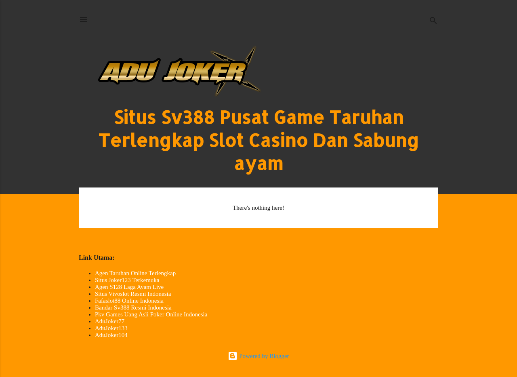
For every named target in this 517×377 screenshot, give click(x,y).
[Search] (433, 22)
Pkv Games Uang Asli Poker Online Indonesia (151, 314)
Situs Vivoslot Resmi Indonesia (133, 294)
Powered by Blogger (258, 356)
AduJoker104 (111, 335)
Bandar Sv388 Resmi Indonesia (133, 307)
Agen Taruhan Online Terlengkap (135, 273)
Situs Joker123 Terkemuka (127, 280)
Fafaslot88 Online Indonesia (129, 300)
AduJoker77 (109, 321)
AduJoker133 (111, 328)
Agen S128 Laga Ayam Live (129, 287)
